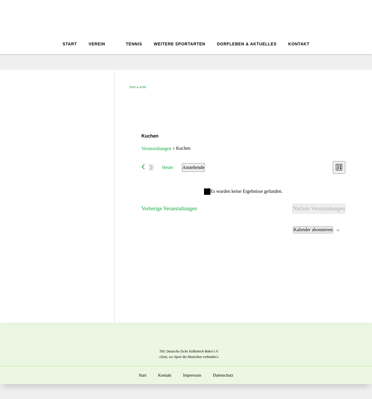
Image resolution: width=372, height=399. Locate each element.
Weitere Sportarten (180, 44)
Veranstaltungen (156, 148)
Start (68, 44)
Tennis (135, 44)
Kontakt (300, 44)
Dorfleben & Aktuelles (248, 44)
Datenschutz (223, 375)
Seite (142, 87)
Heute (167, 167)
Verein (95, 44)
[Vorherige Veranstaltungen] (143, 167)
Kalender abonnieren (313, 229)
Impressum (192, 375)
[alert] (243, 191)
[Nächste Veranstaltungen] (151, 167)
